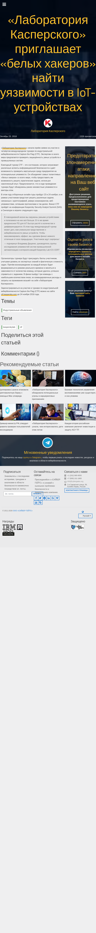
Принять (37, 494)
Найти (80, 312)
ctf (21, 327)
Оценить (79, 272)
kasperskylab (9, 327)
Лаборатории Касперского (14, 148)
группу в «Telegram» (32, 457)
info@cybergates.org (75, 481)
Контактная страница (77, 490)
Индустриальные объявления (17, 310)
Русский (86, 516)
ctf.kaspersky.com (9, 294)
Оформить (80, 223)
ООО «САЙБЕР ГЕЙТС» (23, 511)
